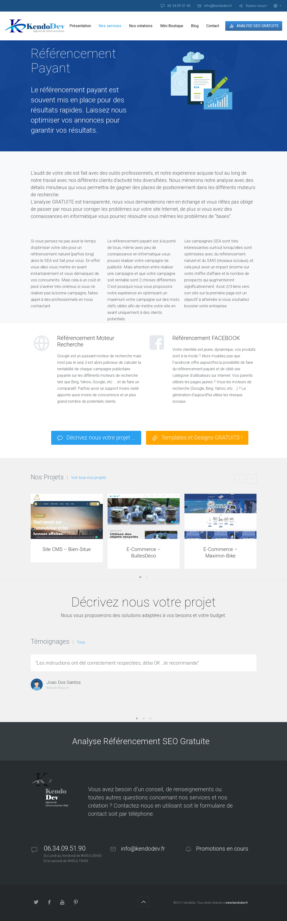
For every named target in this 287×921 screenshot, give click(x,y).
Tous (81, 642)
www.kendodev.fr (237, 902)
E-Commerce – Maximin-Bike (220, 552)
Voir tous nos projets (88, 478)
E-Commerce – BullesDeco (144, 552)
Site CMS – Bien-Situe (67, 549)
